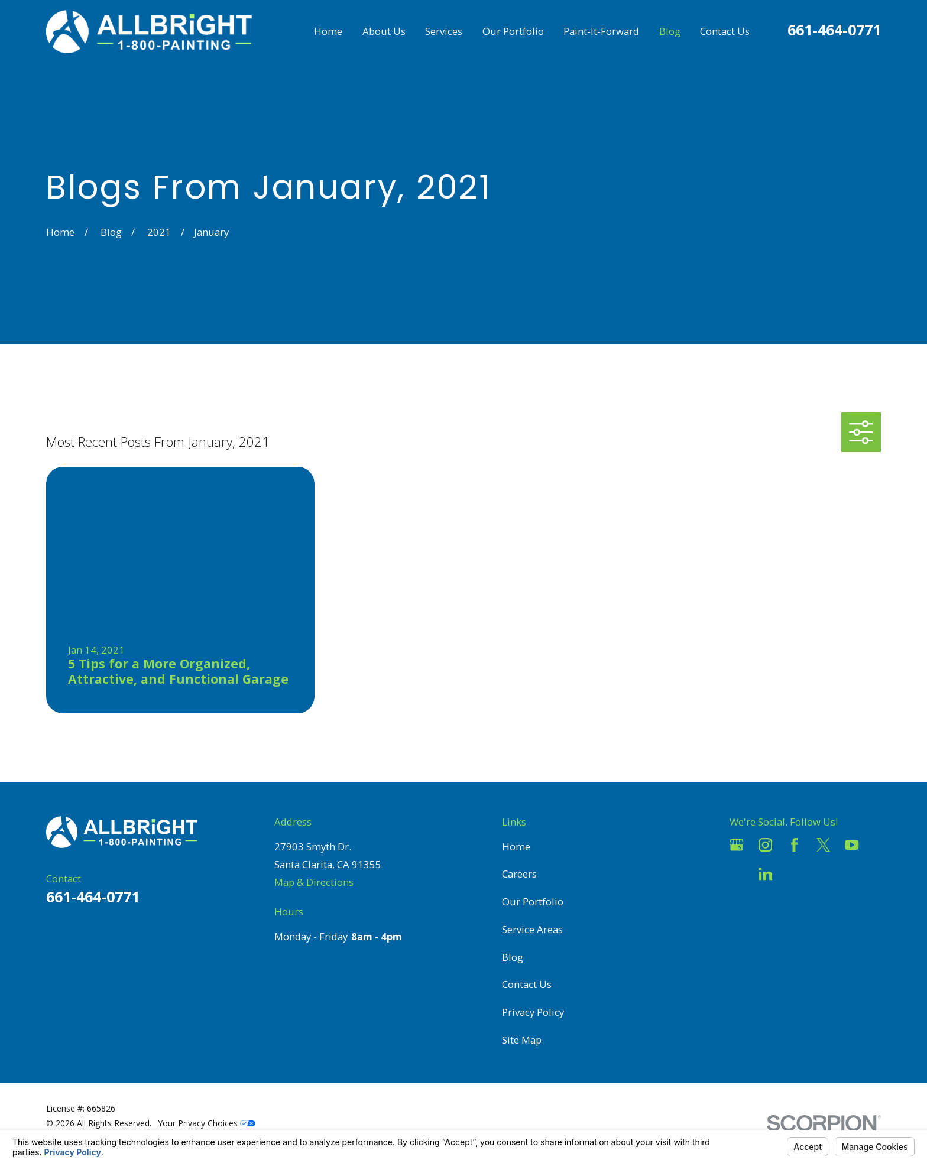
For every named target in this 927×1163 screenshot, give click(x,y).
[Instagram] (765, 845)
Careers (519, 874)
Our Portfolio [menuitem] (513, 31)
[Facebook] (794, 845)
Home (516, 846)
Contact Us (527, 984)
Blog (512, 957)
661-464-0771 (834, 30)
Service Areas (532, 929)
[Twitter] (823, 845)
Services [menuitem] (443, 31)
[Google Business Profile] (736, 845)
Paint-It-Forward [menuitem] (601, 31)
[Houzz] (736, 874)
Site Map (522, 1040)
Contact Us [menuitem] (725, 31)
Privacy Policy (533, 1012)
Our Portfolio (532, 901)
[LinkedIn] (765, 874)
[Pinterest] (794, 874)
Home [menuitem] (328, 31)
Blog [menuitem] (669, 31)
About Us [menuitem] (384, 31)
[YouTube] (851, 845)
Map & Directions (314, 882)
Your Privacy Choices (206, 1123)
